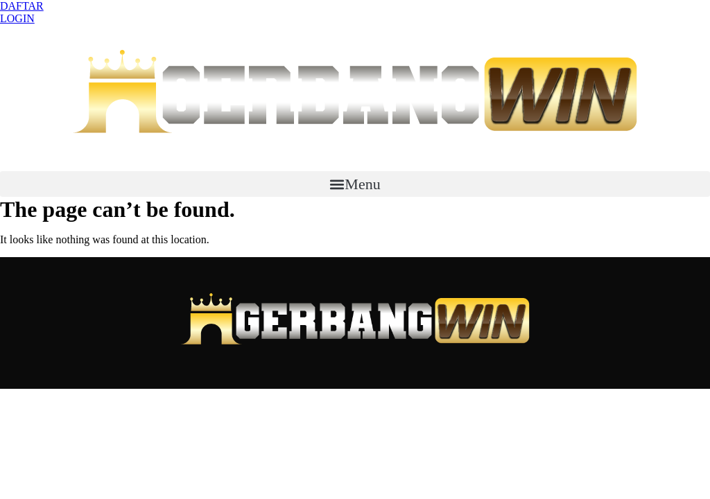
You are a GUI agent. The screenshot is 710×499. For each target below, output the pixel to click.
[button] (355, 184)
